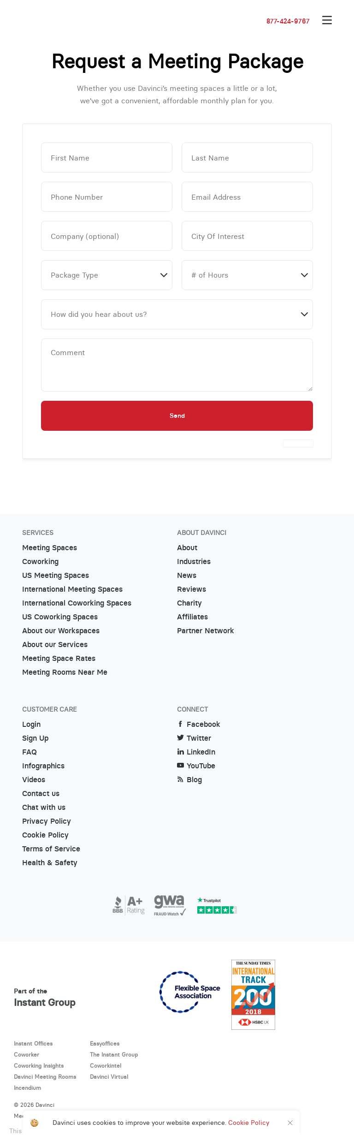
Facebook (198, 724)
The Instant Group (114, 1054)
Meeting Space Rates (58, 658)
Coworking (40, 561)
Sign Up (35, 738)
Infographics (43, 765)
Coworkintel (105, 1065)
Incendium (27, 1087)
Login (31, 724)
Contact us (40, 793)
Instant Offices (33, 1043)
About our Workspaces (61, 630)
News (186, 575)
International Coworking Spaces (76, 603)
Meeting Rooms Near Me (64, 672)
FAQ (29, 752)
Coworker (26, 1054)
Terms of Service (51, 848)
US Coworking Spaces (60, 616)
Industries (194, 561)
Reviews (191, 589)
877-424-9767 (288, 21)
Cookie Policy (45, 835)
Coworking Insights (39, 1065)
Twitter (194, 738)
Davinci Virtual (109, 1076)
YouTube (196, 765)
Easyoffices (104, 1043)
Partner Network (205, 630)
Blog (189, 779)
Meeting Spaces (49, 547)
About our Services (55, 644)
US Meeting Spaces (55, 575)
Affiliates (192, 616)
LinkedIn (196, 752)
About (187, 547)
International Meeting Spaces (72, 589)
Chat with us (43, 807)
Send (177, 415)
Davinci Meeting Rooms (45, 1076)
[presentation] (298, 443)
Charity (189, 603)
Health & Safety (49, 862)
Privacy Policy (46, 821)
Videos (33, 779)
